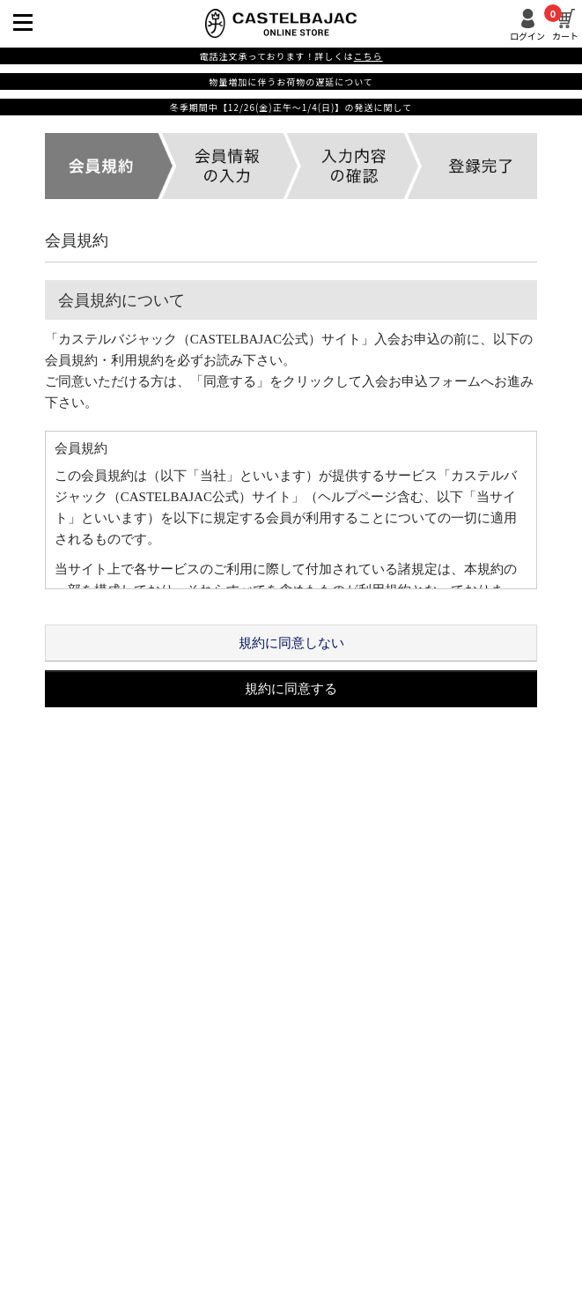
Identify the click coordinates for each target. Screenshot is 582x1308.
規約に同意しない (291, 643)
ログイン (527, 35)
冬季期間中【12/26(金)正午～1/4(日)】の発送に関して (291, 107)
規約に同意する (291, 689)
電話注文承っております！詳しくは (290, 56)
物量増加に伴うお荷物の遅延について (291, 81)
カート (565, 25)
